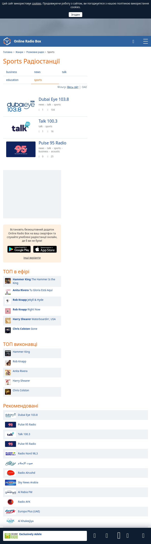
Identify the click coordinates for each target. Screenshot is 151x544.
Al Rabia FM (18, 380)
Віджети (89, 518)
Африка (126, 447)
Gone (112, 216)
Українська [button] (10, 473)
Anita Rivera (107, 259)
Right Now (113, 197)
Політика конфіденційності (43, 518)
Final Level (21, 512)
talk (64, 72)
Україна (86, 472)
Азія (124, 451)
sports (38, 80)
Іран (84, 459)
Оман (85, 452)
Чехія (53, 478)
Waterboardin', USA (121, 206)
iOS (104, 494)
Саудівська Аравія (61, 452)
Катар (53, 459)
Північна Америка (133, 455)
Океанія (127, 466)
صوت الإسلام (19, 351)
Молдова (87, 478)
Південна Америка (133, 458)
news (37, 72)
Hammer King (108, 239)
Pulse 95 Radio (20, 313)
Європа (126, 462)
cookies (36, 3)
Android (91, 494)
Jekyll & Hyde (115, 187)
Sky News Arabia (21, 371)
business (11, 72)
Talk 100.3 (17, 322)
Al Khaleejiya (19, 409)
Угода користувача (13, 518)
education (12, 80)
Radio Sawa (18, 419)
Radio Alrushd (20, 361)
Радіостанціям (106, 518)
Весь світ (72, 87)
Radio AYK (17, 390)
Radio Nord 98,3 (21, 342)
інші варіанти (119, 145)
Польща (55, 472)
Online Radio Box (28, 41)
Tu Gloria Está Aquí (119, 178)
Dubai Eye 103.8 (21, 303)
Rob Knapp (106, 249)
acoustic (57, 153)
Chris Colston (108, 278)
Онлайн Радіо (11, 454)
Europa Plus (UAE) (22, 400)
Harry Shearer (108, 268)
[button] (119, 536)
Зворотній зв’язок (71, 518)
